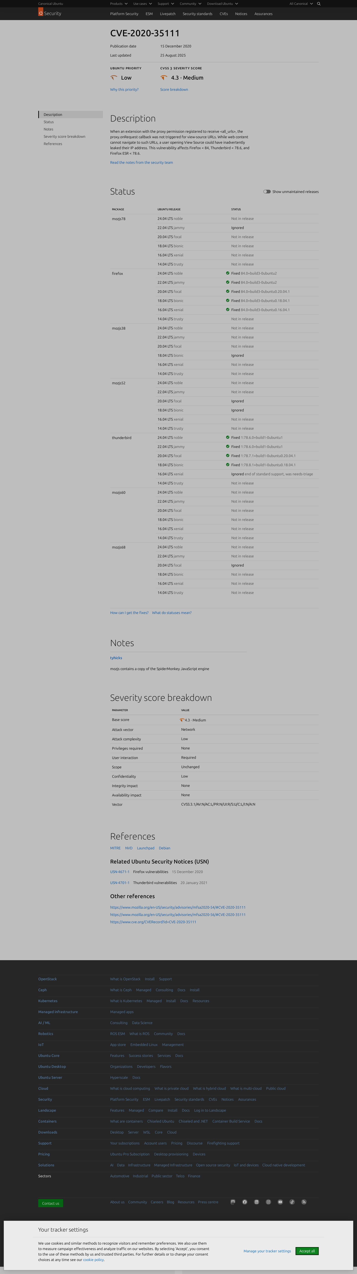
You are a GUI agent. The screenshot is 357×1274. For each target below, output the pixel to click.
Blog (170, 1202)
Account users (155, 1143)
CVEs (224, 14)
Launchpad (145, 848)
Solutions (46, 1165)
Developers (146, 1066)
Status (49, 122)
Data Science (142, 1023)
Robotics (45, 1034)
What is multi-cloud (246, 1088)
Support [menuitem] (163, 3)
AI (111, 1165)
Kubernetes (47, 1001)
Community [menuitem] (188, 3)
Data (121, 1165)
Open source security (213, 1165)
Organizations (121, 1066)
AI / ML (44, 1023)
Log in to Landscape (210, 1110)
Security (45, 1099)
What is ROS (139, 1034)
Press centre (208, 1202)
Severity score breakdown (64, 136)
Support (165, 979)
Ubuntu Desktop (52, 1066)
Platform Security (124, 14)
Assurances (264, 14)
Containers (47, 1121)
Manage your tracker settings (267, 1251)
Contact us (50, 1203)
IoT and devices (246, 1165)
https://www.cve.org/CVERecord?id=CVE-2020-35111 (153, 922)
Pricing (176, 1143)
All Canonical (299, 3)
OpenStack (47, 979)
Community (163, 1034)
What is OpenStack (125, 979)
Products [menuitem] (116, 3)
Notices (241, 14)
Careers (157, 1202)
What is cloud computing (130, 1088)
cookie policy (93, 1260)
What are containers (126, 1121)
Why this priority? (124, 89)
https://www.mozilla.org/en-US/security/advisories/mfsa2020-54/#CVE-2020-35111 (178, 907)
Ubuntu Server (50, 1077)
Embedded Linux (144, 1045)
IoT (41, 1045)
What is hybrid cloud (209, 1088)
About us (117, 1202)
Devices (199, 1154)
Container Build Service (231, 1121)
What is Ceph (121, 990)
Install (150, 979)
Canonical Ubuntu (50, 3)
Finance (194, 1176)
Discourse (195, 1143)
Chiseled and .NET (193, 1121)
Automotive (119, 1176)
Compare (155, 1110)
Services (164, 1055)
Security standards (197, 14)
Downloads (47, 1132)
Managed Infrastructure (173, 1165)
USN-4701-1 (120, 883)
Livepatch (168, 14)
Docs (181, 990)
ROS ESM (117, 1034)
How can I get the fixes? (129, 613)
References (53, 144)
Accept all (307, 1251)
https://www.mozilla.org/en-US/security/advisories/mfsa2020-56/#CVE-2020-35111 (178, 915)
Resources (201, 1001)
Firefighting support (223, 1143)
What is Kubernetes (126, 1001)
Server (133, 1132)
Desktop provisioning (171, 1154)
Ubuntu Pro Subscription (130, 1154)
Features (117, 1055)
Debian (164, 848)
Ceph (42, 990)
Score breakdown (174, 89)
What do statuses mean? (171, 613)
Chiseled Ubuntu (160, 1121)
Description (53, 114)
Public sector (162, 1176)
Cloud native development (283, 1165)
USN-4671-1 (120, 872)
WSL (146, 1132)
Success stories (141, 1055)
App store (118, 1045)
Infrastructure (139, 1165)
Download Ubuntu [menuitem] (220, 3)
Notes (48, 129)
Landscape (47, 1110)
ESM (149, 14)
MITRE (115, 848)
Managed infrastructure (58, 1012)
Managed (143, 990)
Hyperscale (119, 1077)
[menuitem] (300, 3)
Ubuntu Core (48, 1055)
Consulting (164, 990)
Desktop (117, 1132)
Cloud (43, 1088)
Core (159, 1132)
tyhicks (116, 658)
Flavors (165, 1066)
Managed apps (122, 1012)
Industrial (140, 1176)
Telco (180, 1176)
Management (173, 1045)
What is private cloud (172, 1088)
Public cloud (276, 1088)
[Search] (318, 3)
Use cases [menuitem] (140, 3)
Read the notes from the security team (141, 162)
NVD (129, 848)
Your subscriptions (125, 1143)
